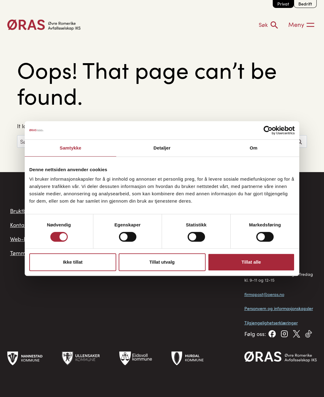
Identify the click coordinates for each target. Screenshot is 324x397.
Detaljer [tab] (162, 147)
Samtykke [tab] (70, 147)
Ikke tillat (72, 262)
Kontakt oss (24, 225)
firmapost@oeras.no (264, 294)
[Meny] (301, 25)
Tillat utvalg (162, 262)
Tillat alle (251, 262)
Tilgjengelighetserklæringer (271, 323)
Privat (283, 4)
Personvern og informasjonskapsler (278, 308)
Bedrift (305, 4)
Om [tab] (253, 147)
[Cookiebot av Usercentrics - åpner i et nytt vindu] (268, 130)
